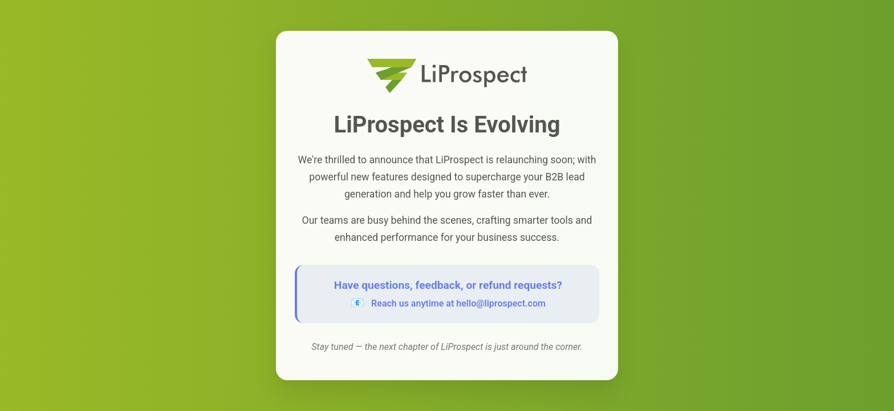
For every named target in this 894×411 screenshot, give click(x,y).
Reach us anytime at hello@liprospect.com (458, 303)
